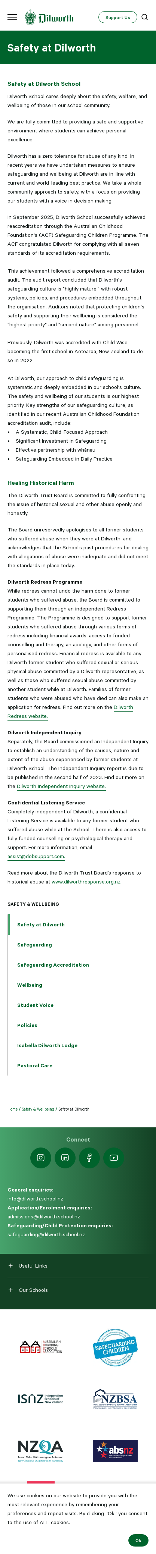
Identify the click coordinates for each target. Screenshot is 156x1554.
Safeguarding (34, 944)
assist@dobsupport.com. (36, 856)
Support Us (117, 17)
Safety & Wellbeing (33, 904)
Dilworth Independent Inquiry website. (61, 786)
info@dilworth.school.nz (35, 1199)
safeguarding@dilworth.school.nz (46, 1234)
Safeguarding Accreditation (53, 964)
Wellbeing (29, 985)
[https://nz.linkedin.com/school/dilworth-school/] (65, 1158)
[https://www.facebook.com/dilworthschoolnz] (89, 1158)
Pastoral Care (34, 1065)
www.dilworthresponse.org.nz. (87, 882)
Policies (27, 1025)
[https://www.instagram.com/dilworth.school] (40, 1158)
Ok (138, 1540)
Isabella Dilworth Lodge (47, 1045)
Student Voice (35, 1005)
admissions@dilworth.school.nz (43, 1216)
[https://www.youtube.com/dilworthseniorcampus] (113, 1158)
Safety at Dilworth (41, 924)
